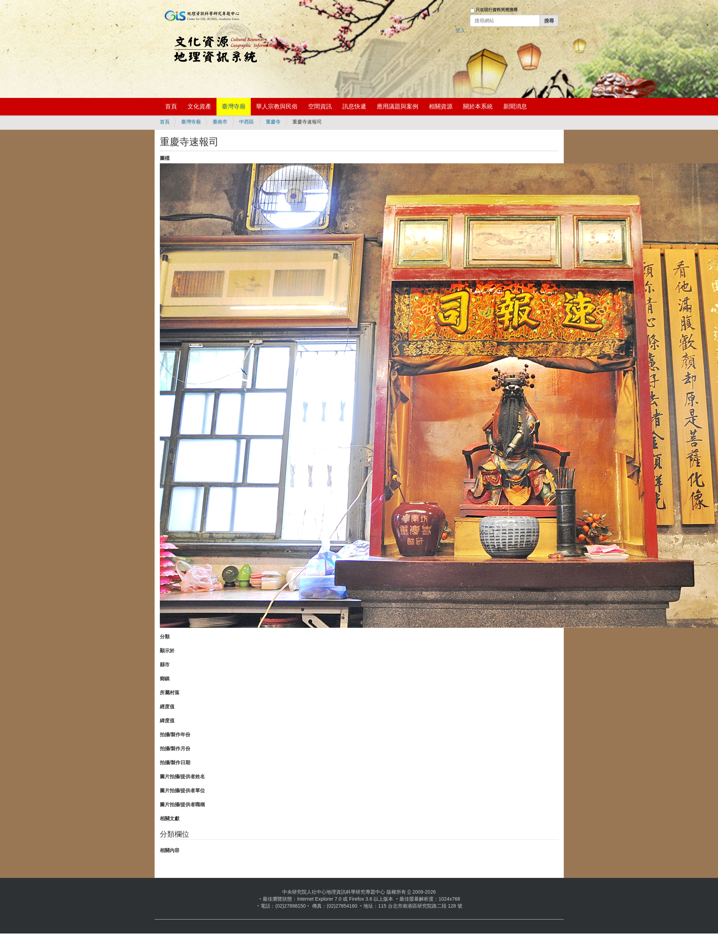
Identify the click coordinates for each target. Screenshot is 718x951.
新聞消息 (515, 106)
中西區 (246, 122)
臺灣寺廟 (234, 106)
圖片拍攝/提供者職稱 (182, 804)
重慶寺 (273, 122)
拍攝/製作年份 (175, 734)
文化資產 (199, 106)
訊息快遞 (354, 106)
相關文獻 (169, 818)
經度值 (167, 706)
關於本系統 (478, 106)
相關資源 (441, 106)
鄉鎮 (165, 678)
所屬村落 (169, 692)
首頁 (171, 106)
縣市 (165, 664)
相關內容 (169, 850)
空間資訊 (320, 106)
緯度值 (167, 720)
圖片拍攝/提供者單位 (182, 790)
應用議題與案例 (397, 106)
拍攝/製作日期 (175, 762)
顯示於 (167, 650)
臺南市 (220, 122)
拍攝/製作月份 (175, 748)
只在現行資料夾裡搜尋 (497, 9)
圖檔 (165, 158)
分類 (165, 636)
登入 (460, 30)
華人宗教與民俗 (277, 106)
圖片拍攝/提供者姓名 (182, 776)
